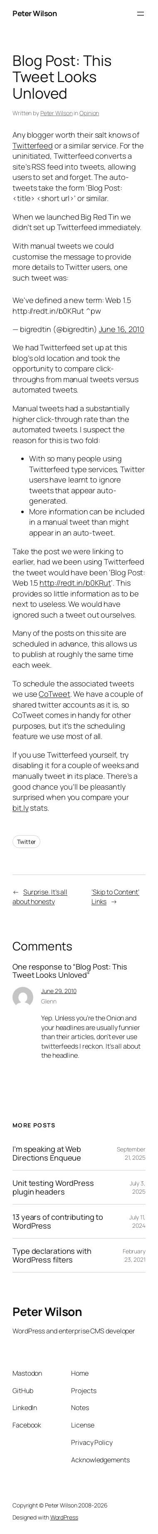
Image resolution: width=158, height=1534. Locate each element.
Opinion (89, 113)
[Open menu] (141, 14)
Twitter (26, 842)
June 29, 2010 (59, 991)
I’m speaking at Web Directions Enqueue (46, 1153)
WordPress (64, 1517)
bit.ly (20, 808)
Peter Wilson (34, 13)
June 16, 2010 (122, 329)
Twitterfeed (32, 145)
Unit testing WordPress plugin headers (53, 1187)
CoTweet (54, 694)
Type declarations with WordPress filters (51, 1255)
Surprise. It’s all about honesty (39, 896)
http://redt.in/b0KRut (75, 583)
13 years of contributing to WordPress (57, 1221)
